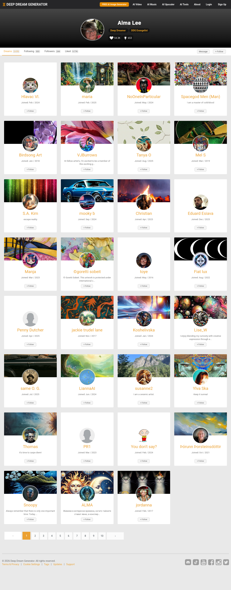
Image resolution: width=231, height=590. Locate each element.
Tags (46, 561)
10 (107, 533)
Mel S (201, 154)
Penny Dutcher (30, 328)
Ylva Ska (200, 386)
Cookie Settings (31, 561)
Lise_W (200, 328)
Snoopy (30, 502)
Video (137, 4)
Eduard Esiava (200, 212)
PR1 (87, 444)
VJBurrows (87, 154)
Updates (57, 561)
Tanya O (144, 154)
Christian (144, 212)
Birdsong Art (30, 154)
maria (87, 96)
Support (70, 561)
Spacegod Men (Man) (200, 96)
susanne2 (144, 386)
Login (209, 4)
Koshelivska (144, 328)
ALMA (87, 502)
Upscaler (168, 4)
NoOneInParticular (144, 96)
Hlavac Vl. (30, 96)
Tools (184, 4)
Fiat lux (200, 270)
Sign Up (222, 4)
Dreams (13, 51)
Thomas (30, 444)
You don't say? (144, 444)
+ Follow (219, 51)
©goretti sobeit (87, 270)
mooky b (87, 212)
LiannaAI (87, 386)
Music (152, 4)
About (197, 4)
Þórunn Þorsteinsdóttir (200, 444)
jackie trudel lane (87, 328)
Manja (30, 270)
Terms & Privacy (10, 561)
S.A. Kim (30, 212)
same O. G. (30, 386)
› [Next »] (120, 533)
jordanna (144, 502)
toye (144, 270)
